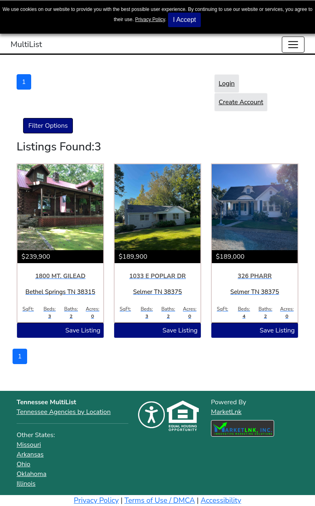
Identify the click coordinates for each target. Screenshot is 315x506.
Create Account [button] (241, 102)
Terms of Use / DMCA (159, 500)
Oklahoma (32, 474)
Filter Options (48, 125)
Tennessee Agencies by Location (64, 411)
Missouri (29, 444)
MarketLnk (226, 411)
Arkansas (30, 454)
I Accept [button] (184, 19)
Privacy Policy (150, 19)
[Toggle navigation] (293, 44)
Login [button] (227, 83)
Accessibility (220, 500)
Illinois (26, 483)
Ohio (23, 464)
